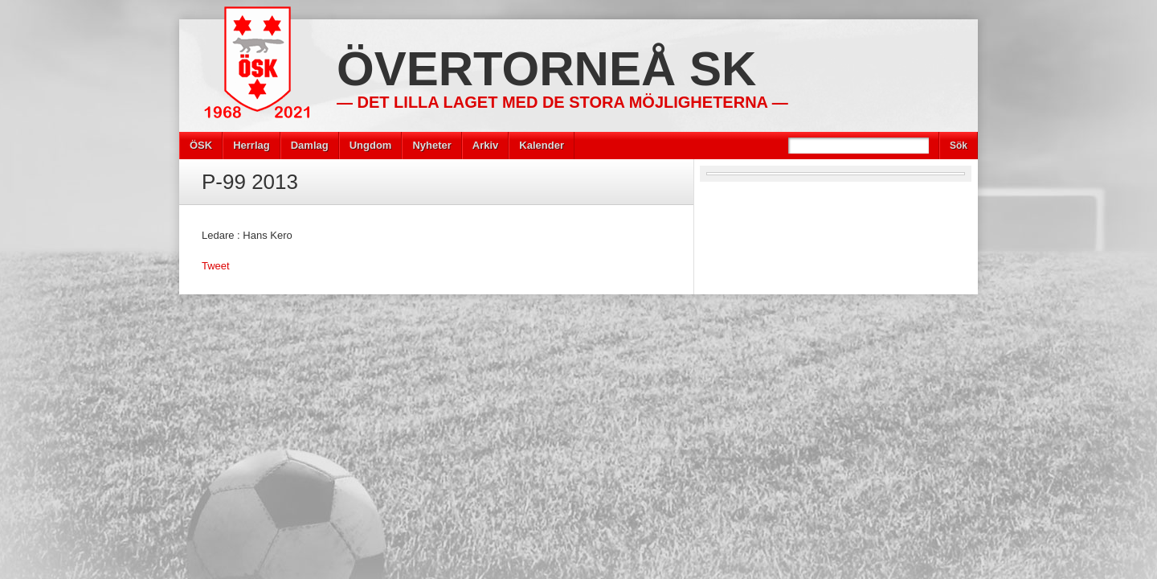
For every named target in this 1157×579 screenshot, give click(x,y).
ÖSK (201, 145)
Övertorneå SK (546, 69)
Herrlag (251, 145)
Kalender (541, 145)
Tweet (216, 266)
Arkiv (485, 145)
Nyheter (431, 145)
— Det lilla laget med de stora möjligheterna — (562, 102)
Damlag (310, 145)
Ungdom (371, 145)
